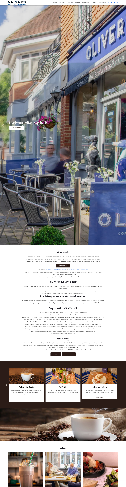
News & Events (86, 3)
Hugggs (56, 354)
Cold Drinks (63, 387)
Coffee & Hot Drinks (26, 387)
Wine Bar (77, 3)
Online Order (102, 3)
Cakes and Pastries (100, 387)
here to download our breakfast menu (55, 270)
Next (123, 125)
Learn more (26, 400)
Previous (3, 125)
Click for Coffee (17, 128)
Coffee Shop (69, 3)
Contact (94, 3)
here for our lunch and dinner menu (78, 270)
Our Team (61, 3)
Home (55, 3)
